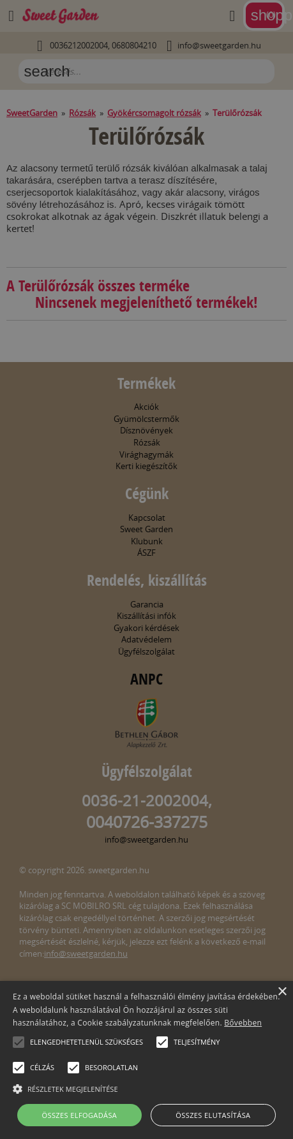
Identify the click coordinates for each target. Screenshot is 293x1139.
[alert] (146, 569)
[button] (18, 1042)
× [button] (282, 992)
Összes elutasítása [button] (213, 1115)
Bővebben (243, 1022)
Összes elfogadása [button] (79, 1115)
